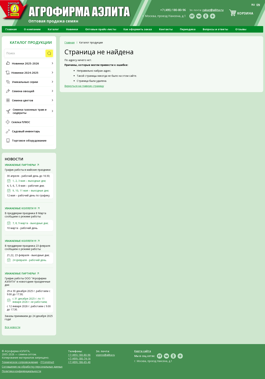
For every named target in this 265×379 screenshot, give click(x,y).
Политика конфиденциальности (21, 371)
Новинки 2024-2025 (24, 72)
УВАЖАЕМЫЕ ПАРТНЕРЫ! (20, 165)
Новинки (72, 29)
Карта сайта (142, 351)
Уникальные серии (25, 82)
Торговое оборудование (29, 140)
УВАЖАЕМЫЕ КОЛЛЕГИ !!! (20, 208)
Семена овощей (23, 91)
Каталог (53, 29)
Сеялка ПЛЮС (20, 122)
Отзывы (240, 29)
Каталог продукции (31, 42)
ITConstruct (47, 362)
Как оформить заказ (137, 29)
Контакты (166, 29)
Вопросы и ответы (215, 29)
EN (258, 4)
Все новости (12, 327)
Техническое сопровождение (20, 362)
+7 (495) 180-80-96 (79, 355)
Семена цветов (22, 100)
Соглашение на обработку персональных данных (32, 366)
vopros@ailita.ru (105, 355)
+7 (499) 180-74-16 (79, 358)
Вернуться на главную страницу (84, 86)
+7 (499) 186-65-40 (79, 362)
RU (253, 4)
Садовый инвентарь (26, 131)
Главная (11, 29)
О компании (32, 29)
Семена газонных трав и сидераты (30, 111)
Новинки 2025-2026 (25, 63)
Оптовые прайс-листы (100, 29)
